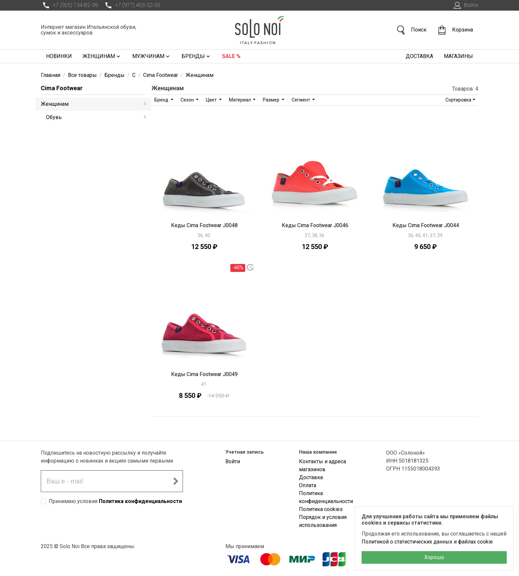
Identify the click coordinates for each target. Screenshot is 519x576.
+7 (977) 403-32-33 (131, 5)
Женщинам (102, 56)
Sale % (231, 56)
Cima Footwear (62, 88)
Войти (465, 5)
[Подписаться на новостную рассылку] (176, 481)
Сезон (188, 99)
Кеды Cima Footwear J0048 (204, 225)
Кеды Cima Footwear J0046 (315, 225)
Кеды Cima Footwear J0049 (204, 374)
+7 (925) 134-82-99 (69, 5)
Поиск (411, 30)
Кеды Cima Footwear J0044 (425, 225)
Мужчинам (151, 56)
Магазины (458, 56)
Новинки (59, 56)
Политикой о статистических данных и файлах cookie (427, 542)
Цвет (212, 99)
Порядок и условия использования (323, 521)
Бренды (196, 56)
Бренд (161, 99)
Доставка (419, 56)
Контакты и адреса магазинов (322, 465)
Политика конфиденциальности (140, 501)
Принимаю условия (115, 501)
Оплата (307, 485)
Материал (240, 99)
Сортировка (458, 99)
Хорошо (434, 557)
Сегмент (301, 99)
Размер (271, 99)
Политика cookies (321, 509)
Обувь (96, 117)
